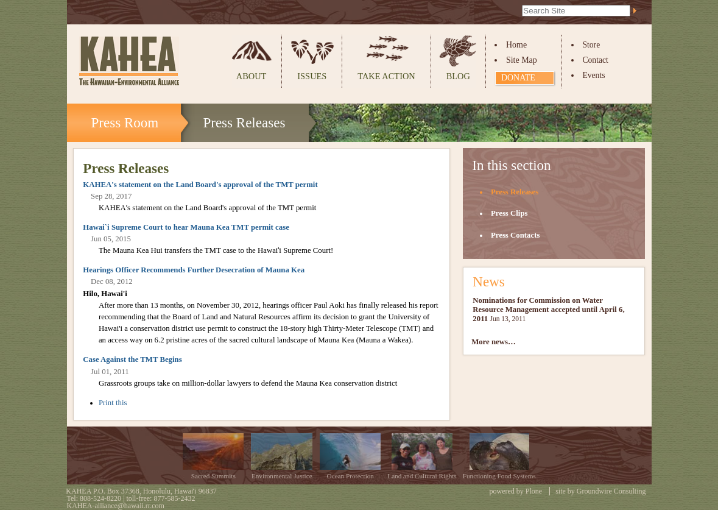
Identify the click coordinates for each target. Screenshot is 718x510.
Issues (311, 76)
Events (593, 75)
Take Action (386, 76)
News (488, 281)
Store (591, 44)
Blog (458, 76)
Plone (534, 491)
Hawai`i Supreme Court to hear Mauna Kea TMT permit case (186, 227)
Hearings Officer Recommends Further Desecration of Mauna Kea (193, 270)
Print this (113, 402)
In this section (511, 165)
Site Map (521, 60)
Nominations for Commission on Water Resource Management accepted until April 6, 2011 (548, 309)
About (251, 76)
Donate (518, 77)
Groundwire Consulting (611, 491)
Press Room (125, 122)
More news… (493, 342)
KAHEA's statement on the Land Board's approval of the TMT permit (200, 184)
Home (516, 44)
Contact (595, 60)
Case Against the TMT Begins (132, 359)
